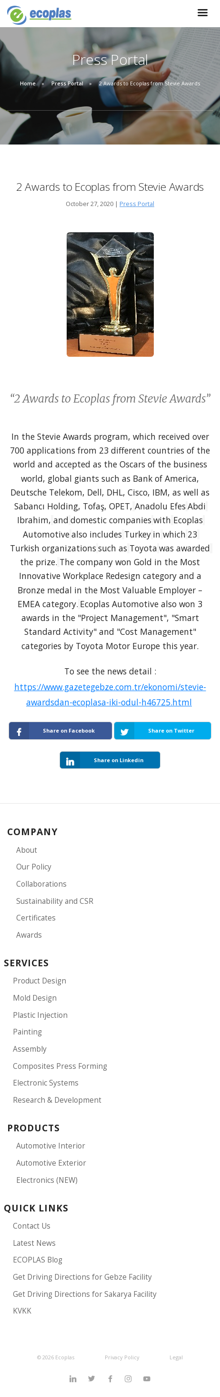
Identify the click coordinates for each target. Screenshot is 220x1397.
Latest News (34, 1243)
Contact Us (31, 1226)
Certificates (36, 918)
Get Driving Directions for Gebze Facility (82, 1277)
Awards (29, 935)
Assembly (30, 1049)
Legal (176, 1357)
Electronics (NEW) (47, 1180)
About (26, 850)
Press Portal (67, 83)
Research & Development (57, 1100)
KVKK (22, 1311)
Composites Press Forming (60, 1066)
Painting (27, 1032)
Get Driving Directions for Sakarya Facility (85, 1294)
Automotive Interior (50, 1146)
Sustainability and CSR (54, 901)
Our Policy (33, 867)
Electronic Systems (46, 1083)
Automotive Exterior (51, 1163)
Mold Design (35, 998)
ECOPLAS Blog (37, 1260)
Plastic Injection (40, 1015)
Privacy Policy (122, 1357)
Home (28, 83)
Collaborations (41, 884)
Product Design (39, 981)
